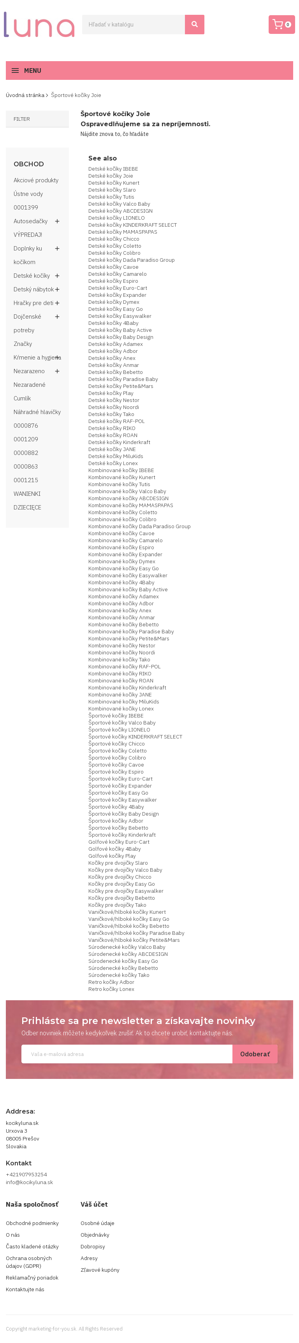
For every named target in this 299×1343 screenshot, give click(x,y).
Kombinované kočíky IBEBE (121, 470)
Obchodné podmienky (32, 1223)
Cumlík (22, 398)
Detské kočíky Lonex (113, 463)
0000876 (26, 425)
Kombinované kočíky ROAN (120, 680)
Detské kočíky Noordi (113, 407)
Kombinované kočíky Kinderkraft (127, 687)
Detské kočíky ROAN (112, 435)
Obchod (29, 164)
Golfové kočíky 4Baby (114, 848)
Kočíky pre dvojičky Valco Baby (125, 869)
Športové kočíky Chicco (116, 743)
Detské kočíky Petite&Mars (120, 386)
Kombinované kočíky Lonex (121, 708)
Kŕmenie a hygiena (37, 357)
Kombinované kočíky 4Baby (121, 582)
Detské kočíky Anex (111, 357)
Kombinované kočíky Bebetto (123, 624)
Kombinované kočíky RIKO (119, 673)
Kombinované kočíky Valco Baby (127, 491)
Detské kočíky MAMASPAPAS (122, 231)
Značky (23, 343)
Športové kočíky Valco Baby (122, 722)
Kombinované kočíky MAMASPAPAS (130, 505)
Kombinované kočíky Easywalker (127, 575)
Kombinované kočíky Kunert (121, 477)
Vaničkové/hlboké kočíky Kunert (127, 911)
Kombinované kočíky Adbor (121, 603)
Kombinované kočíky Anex (119, 610)
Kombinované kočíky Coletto (122, 512)
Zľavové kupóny (100, 1269)
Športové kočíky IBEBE (116, 715)
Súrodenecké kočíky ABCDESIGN (128, 953)
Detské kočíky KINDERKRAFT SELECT (132, 224)
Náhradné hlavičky (37, 412)
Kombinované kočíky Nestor (121, 645)
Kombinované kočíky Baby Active (128, 589)
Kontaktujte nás (25, 1289)
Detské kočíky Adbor (113, 350)
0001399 (26, 207)
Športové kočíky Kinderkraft (122, 834)
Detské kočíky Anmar (113, 364)
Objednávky (95, 1234)
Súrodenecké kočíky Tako (119, 974)
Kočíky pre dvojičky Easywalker (126, 890)
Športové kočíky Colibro (117, 757)
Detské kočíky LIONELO (116, 217)
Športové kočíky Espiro (116, 771)
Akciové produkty (36, 180)
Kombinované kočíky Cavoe (121, 533)
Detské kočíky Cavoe (113, 266)
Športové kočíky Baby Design (123, 813)
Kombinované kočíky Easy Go (123, 568)
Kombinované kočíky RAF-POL (124, 666)
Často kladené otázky (32, 1246)
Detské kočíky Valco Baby (119, 203)
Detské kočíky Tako (111, 414)
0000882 (26, 452)
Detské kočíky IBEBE (113, 168)
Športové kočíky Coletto (117, 750)
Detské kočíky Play (111, 393)
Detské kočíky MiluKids (115, 456)
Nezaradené (30, 384)
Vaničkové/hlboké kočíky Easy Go (128, 918)
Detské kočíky (32, 275)
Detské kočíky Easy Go (115, 308)
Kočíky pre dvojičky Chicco (119, 876)
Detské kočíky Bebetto (115, 371)
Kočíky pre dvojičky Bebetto (121, 897)
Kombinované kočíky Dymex (121, 561)
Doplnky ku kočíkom (28, 255)
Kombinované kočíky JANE (120, 694)
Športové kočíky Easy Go (118, 792)
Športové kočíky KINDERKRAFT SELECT (135, 736)
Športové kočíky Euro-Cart (120, 778)
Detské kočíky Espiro (113, 280)
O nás (13, 1234)
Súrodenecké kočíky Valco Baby (126, 946)
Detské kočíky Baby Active (120, 329)
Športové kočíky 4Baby (116, 806)
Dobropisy (93, 1246)
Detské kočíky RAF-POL (116, 421)
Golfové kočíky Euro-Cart (119, 841)
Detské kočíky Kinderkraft (119, 442)
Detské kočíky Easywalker (119, 315)
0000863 (26, 466)
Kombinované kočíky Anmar (121, 617)
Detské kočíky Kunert (113, 182)
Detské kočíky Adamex (115, 343)
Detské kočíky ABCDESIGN (120, 210)
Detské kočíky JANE (112, 449)
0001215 (26, 480)
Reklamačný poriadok (32, 1277)
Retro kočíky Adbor (111, 981)
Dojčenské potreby (27, 323)
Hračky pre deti (33, 303)
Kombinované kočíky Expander (125, 554)
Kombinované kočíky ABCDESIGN (128, 498)
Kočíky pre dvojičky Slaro (118, 862)
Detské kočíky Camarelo (117, 273)
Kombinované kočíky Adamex (123, 596)
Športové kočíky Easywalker (122, 799)
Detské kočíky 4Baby (113, 322)
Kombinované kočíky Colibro (122, 519)
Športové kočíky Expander (120, 785)
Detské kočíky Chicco (113, 238)
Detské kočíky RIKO (111, 428)
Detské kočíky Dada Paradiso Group (131, 259)
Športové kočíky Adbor (115, 820)
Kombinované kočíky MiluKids (123, 701)
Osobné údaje (97, 1223)
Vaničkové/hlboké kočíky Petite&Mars (134, 939)
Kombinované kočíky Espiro (121, 547)
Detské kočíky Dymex (113, 301)
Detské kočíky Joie (110, 175)
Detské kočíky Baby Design (120, 336)
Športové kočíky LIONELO (119, 729)
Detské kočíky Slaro (112, 189)
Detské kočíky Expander (117, 294)
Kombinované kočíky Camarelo (125, 540)
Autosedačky (30, 221)
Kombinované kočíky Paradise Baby (131, 631)
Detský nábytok (34, 289)
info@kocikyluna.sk (29, 1182)
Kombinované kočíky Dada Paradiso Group (139, 526)
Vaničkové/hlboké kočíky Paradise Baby (136, 932)
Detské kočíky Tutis (111, 196)
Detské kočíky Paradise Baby (123, 378)
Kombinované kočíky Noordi (121, 652)
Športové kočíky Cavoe (116, 764)
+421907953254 (26, 1174)
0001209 (26, 439)
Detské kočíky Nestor (113, 400)
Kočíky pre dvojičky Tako (117, 904)
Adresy (89, 1258)
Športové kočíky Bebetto (118, 827)
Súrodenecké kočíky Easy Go (123, 960)
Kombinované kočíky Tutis (119, 484)
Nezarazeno (29, 371)
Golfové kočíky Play (112, 855)
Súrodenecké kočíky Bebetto (123, 967)
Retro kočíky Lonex (111, 988)
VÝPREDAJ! (28, 234)
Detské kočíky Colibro (114, 252)
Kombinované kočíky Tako (119, 659)
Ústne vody (28, 193)
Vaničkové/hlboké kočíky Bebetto (128, 925)
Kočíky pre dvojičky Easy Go (121, 883)
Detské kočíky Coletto (114, 245)
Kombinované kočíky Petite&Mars (128, 638)
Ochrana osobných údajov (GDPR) (29, 1262)
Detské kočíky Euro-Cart (117, 287)
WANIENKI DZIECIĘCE (27, 500)
